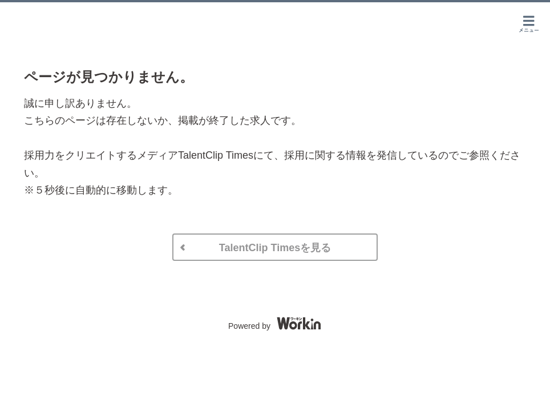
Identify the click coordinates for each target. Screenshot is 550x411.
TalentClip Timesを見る (275, 247)
